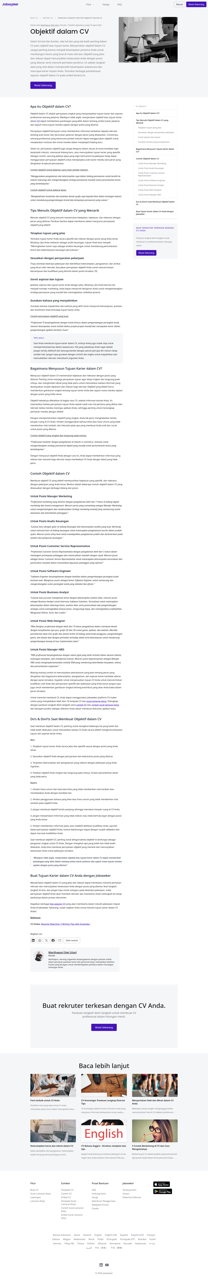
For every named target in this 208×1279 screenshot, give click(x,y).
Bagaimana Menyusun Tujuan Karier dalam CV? (155, 150)
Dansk (77, 1235)
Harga (106, 4)
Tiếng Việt (69, 1243)
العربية (89, 1247)
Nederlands (79, 1239)
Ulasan (126, 1193)
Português (112, 1239)
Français (151, 1235)
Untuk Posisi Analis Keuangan (151, 168)
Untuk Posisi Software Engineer (151, 180)
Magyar (67, 1239)
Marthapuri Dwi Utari (50, 25)
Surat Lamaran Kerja (40, 1193)
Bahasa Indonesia (62, 1235)
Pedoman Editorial (132, 1197)
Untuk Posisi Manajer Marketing (152, 163)
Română (142, 1239)
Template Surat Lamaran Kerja (68, 1203)
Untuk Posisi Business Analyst (151, 185)
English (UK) (111, 1235)
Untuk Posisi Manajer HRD (149, 194)
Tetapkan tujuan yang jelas (149, 127)
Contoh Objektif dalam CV (147, 158)
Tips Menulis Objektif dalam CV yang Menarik (152, 121)
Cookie (95, 1208)
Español (124, 1235)
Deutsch (87, 1235)
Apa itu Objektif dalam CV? (148, 113)
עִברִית (152, 1243)
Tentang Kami (129, 1189)
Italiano (56, 1239)
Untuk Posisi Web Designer (150, 190)
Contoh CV (66, 1193)
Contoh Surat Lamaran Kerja (72, 1209)
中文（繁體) (116, 1247)
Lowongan (35, 1197)
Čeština (91, 1243)
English (98, 1235)
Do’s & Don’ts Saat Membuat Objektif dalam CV (155, 203)
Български (115, 1243)
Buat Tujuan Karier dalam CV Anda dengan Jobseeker (155, 212)
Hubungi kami (99, 1193)
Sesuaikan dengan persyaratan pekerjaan (156, 132)
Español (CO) (137, 1235)
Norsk (91, 1239)
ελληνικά (102, 1243)
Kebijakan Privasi (100, 1204)
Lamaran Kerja (37, 1201)
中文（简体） (101, 1247)
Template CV (67, 1189)
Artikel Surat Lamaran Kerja (72, 1216)
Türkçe (80, 1243)
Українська (140, 1243)
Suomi (153, 1239)
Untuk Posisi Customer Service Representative (151, 174)
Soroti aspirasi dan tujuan (149, 137)
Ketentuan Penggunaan (103, 1201)
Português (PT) (127, 1239)
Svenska (57, 1243)
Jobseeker (108, 1273)
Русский (128, 1243)
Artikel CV (48, 18)
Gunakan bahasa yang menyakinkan (154, 142)
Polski (100, 1239)
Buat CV (34, 18)
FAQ (119, 4)
